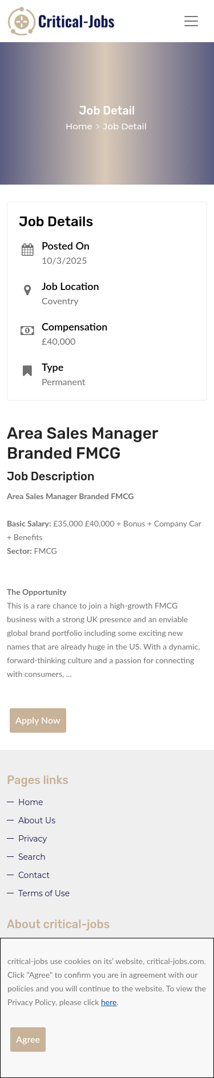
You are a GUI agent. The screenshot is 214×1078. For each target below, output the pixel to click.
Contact (34, 875)
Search (32, 857)
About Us (36, 820)
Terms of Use (44, 893)
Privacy (32, 839)
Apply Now (37, 719)
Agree (28, 1039)
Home (79, 126)
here (108, 1002)
